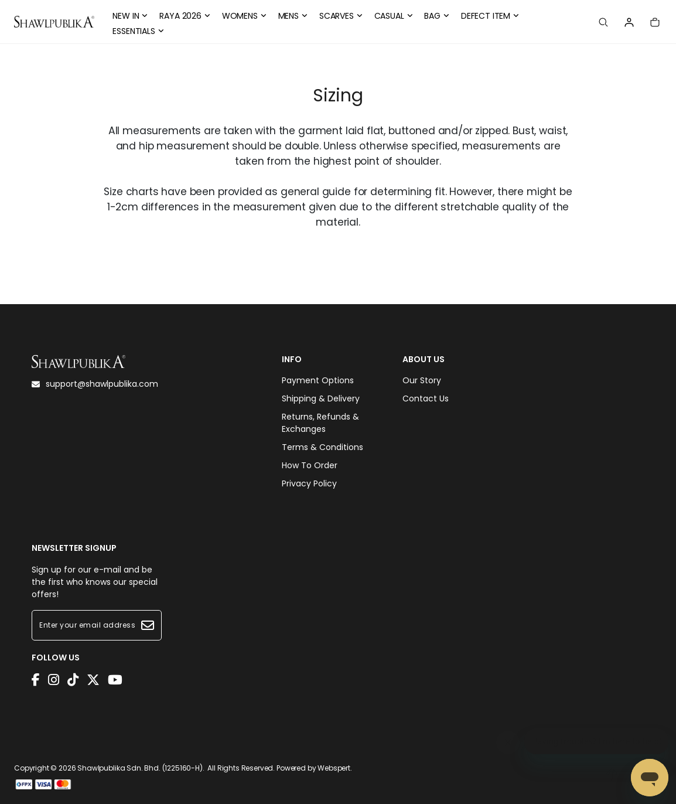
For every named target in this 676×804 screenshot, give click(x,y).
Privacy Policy (309, 483)
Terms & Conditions (322, 447)
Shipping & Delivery (321, 398)
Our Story (421, 380)
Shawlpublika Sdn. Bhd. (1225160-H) (140, 768)
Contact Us (425, 398)
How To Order (309, 465)
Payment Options (318, 380)
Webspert (333, 768)
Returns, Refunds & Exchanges (320, 423)
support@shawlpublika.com (95, 384)
